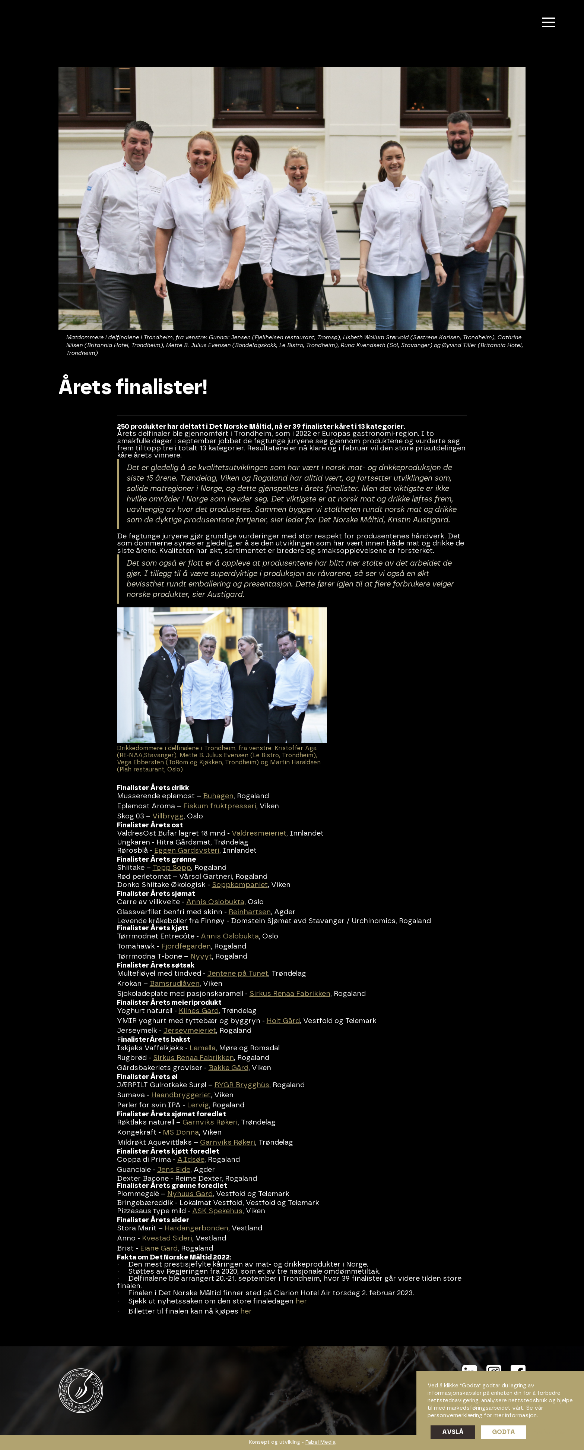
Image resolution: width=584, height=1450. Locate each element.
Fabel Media (320, 1442)
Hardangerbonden (196, 1228)
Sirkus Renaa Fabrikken (290, 993)
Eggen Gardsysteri (186, 850)
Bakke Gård (228, 1068)
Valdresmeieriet (259, 833)
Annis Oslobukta (215, 902)
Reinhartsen (250, 912)
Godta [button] (503, 1432)
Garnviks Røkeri (210, 1122)
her (301, 1301)
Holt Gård (283, 1021)
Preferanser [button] (550, 1432)
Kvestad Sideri (167, 1238)
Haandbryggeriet (181, 1095)
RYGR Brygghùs (242, 1085)
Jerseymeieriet (190, 1030)
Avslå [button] (453, 1432)
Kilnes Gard (199, 1011)
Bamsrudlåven (175, 983)
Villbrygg (168, 816)
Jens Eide (173, 1169)
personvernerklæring (455, 1415)
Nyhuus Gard (190, 1194)
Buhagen (218, 796)
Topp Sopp (172, 867)
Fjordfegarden (186, 946)
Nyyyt (201, 956)
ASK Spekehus (217, 1211)
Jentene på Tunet (237, 973)
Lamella (203, 1048)
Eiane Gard (159, 1248)
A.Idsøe (190, 1159)
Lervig (198, 1105)
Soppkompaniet (240, 884)
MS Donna (181, 1132)
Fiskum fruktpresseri (219, 806)
